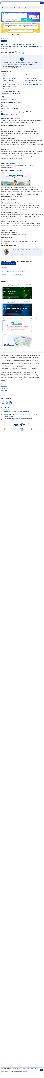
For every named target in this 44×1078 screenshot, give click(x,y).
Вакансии (4, 393)
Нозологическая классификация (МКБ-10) (11, 81)
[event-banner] (17, 326)
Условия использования (8, 418)
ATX (4, 76)
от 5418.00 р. (18, 275)
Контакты (4, 386)
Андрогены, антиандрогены (10, 108)
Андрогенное (5, 128)
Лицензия (4, 390)
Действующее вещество (11, 74)
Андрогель (11, 271)
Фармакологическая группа (11, 78)
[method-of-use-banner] (20, 17)
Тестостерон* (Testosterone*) (10, 94)
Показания (28, 76)
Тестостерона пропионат (14, 268)
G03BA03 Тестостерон (8, 99)
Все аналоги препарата (8, 264)
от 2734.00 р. (20, 271)
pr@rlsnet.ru (6, 409)
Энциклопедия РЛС (7, 7)
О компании (4, 384)
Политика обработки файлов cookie (11, 420)
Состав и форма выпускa (11, 84)
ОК (41, 1070)
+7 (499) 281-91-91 (8, 407)
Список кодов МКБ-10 (9, 114)
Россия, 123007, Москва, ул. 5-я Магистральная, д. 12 (17, 411)
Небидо (10, 275)
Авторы (3, 395)
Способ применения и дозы (33, 80)
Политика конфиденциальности (24, 418)
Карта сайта (4, 388)
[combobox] (20, 3)
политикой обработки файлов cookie (18, 1071)
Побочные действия (31, 82)
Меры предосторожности (33, 84)
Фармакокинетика (30, 74)
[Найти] (42, 3)
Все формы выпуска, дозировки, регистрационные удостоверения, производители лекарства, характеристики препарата (21, 46)
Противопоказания (31, 78)
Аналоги (4, 41)
